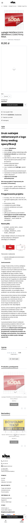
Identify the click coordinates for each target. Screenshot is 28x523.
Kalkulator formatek (6, 482)
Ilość (2, 94)
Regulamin (4, 500)
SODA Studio (4, 508)
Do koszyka (14, 404)
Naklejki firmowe (12, 6)
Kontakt (3, 478)
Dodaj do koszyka (12, 105)
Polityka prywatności (6, 498)
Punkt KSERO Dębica (6, 510)
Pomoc (3, 480)
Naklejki (5, 6)
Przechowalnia (5, 492)
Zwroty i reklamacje (6, 502)
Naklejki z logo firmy (22, 6)
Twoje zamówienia (6, 488)
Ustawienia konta (5, 490)
